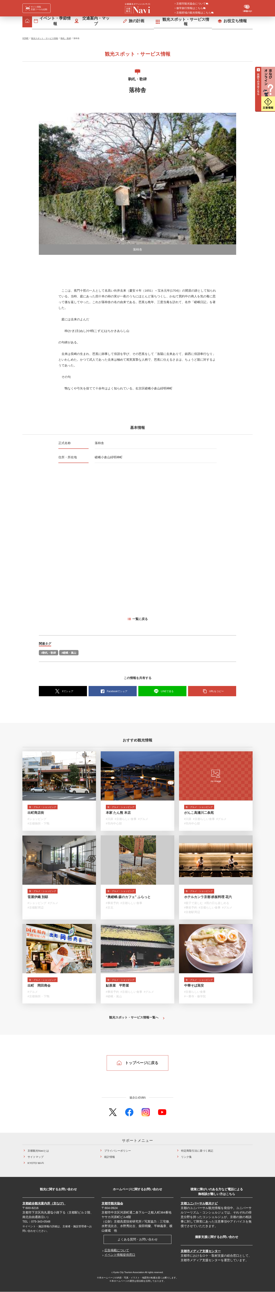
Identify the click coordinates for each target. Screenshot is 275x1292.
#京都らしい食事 (125, 820)
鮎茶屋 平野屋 (117, 986)
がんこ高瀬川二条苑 (199, 813)
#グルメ (143, 820)
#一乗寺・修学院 (195, 997)
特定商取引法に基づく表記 (197, 1150)
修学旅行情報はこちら (190, 8)
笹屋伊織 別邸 (38, 897)
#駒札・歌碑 (48, 652)
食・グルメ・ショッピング (47, 807)
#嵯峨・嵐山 (68, 652)
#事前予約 (112, 904)
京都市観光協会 (112, 1203)
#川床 (109, 820)
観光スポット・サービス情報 (44, 38)
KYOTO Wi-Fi (36, 1163)
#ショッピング (37, 820)
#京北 (109, 908)
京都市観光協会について (191, 4)
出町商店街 (36, 813)
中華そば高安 (194, 986)
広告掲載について (116, 1250)
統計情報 (109, 1156)
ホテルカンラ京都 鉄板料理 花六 (208, 897)
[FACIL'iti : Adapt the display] (36, 8)
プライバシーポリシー (117, 1150)
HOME (25, 38)
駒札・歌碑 (66, 38)
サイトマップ (36, 1156)
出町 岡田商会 (39, 986)
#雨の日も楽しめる (217, 904)
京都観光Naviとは (38, 1150)
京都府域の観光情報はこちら (194, 13)
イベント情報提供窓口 (119, 1254)
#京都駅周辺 (36, 908)
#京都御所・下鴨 (38, 824)
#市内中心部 (114, 824)
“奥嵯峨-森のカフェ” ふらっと (128, 897)
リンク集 (186, 1156)
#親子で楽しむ (193, 904)
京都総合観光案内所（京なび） (44, 1203)
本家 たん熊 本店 (118, 813)
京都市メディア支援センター (201, 1251)
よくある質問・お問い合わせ (138, 1239)
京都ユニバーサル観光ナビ (199, 1203)
